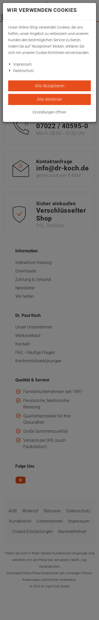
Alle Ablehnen (49, 99)
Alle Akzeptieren (49, 85)
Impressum (22, 64)
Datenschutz (23, 71)
